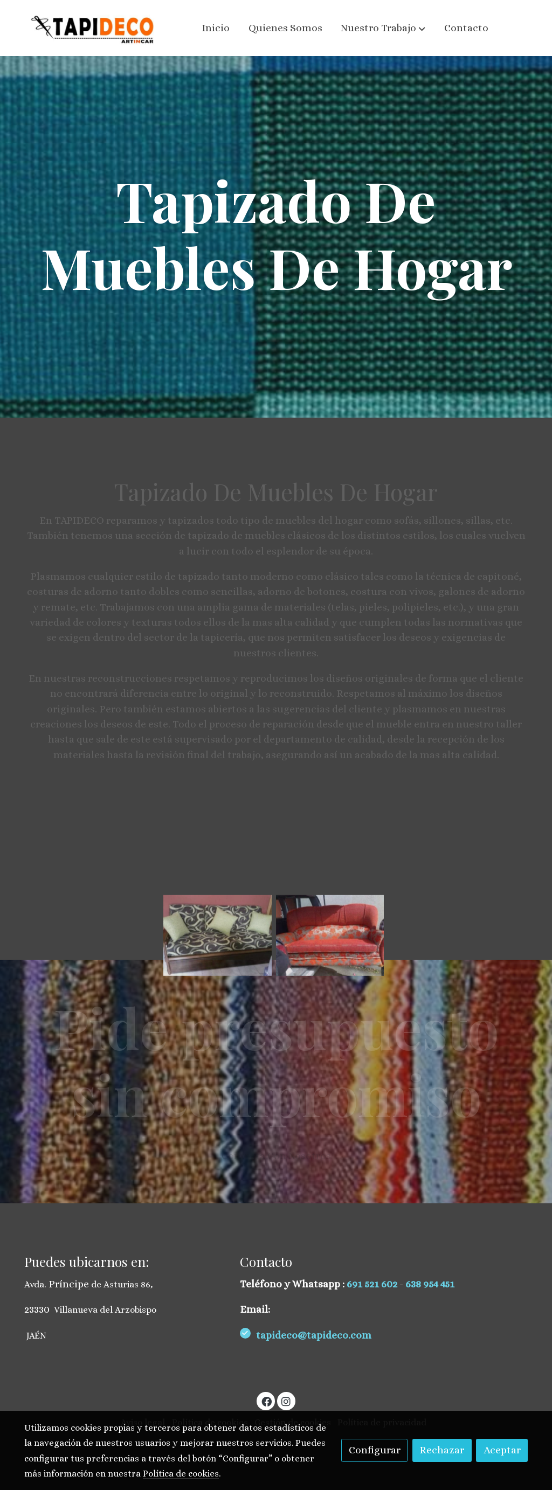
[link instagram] (286, 1401)
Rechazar (441, 1450)
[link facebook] (266, 1401)
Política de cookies (181, 1473)
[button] (383, 28)
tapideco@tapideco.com (315, 1335)
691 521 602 (373, 1284)
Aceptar (502, 1450)
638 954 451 (429, 1284)
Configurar (375, 1450)
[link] (93, 28)
